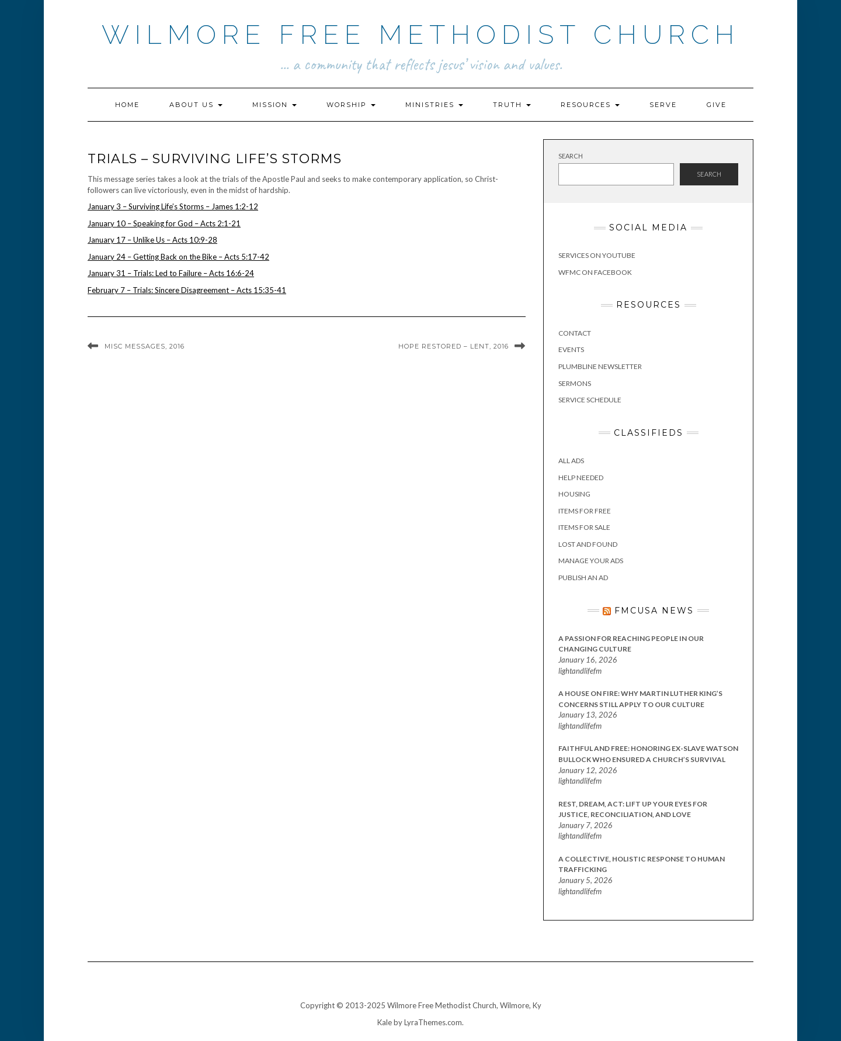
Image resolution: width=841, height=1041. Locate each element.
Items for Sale (584, 527)
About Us (196, 105)
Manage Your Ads (590, 560)
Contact (574, 333)
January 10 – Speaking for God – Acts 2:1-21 (164, 223)
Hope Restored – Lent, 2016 (453, 346)
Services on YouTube (596, 255)
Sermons (574, 383)
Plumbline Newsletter (600, 366)
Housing (574, 494)
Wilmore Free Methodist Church (421, 34)
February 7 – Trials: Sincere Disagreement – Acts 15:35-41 (187, 290)
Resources (590, 105)
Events (571, 349)
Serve (663, 105)
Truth (512, 105)
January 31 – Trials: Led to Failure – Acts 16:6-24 (171, 273)
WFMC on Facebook (595, 272)
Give (717, 105)
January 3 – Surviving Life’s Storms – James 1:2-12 (173, 206)
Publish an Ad (583, 577)
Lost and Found (587, 544)
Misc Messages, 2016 (145, 346)
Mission (274, 105)
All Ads (571, 460)
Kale (384, 1022)
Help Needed (580, 477)
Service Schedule (589, 399)
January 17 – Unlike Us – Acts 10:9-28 (152, 239)
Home (127, 105)
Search (570, 156)
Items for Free (584, 510)
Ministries (434, 105)
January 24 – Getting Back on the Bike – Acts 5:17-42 (178, 256)
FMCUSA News (654, 610)
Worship (351, 105)
